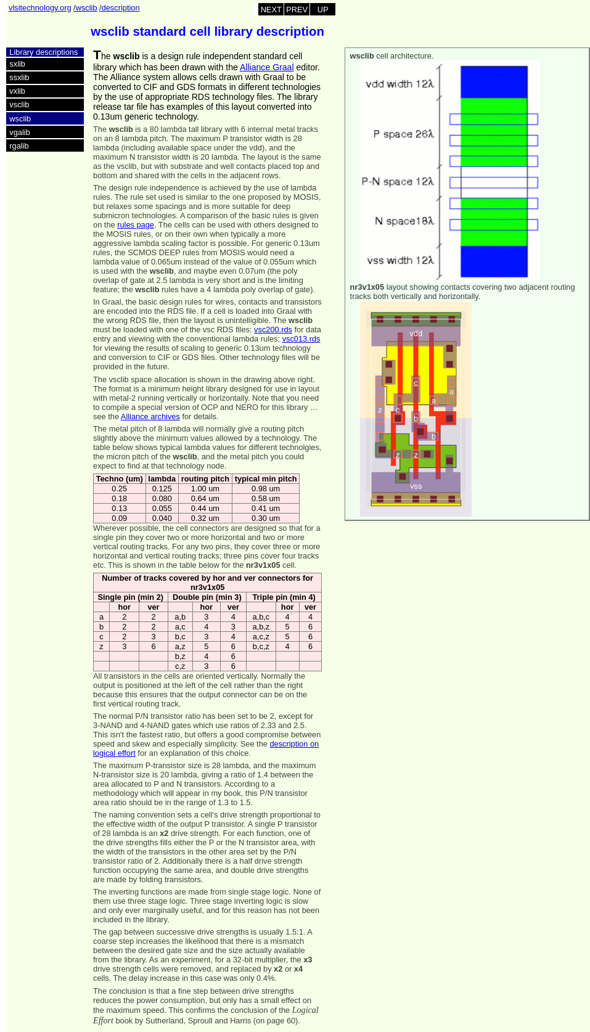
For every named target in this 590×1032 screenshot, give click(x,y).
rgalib (18, 145)
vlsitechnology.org (40, 7)
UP (323, 9)
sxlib (17, 63)
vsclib (19, 104)
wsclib (20, 118)
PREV (297, 9)
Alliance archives (150, 416)
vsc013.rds (301, 338)
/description (119, 7)
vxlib (17, 91)
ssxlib (19, 77)
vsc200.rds (273, 329)
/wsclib (85, 7)
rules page (135, 224)
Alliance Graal (267, 67)
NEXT (271, 9)
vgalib (19, 132)
